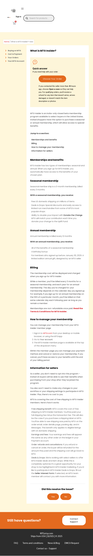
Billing (34, 143)
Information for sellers (42, 150)
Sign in (18, 17)
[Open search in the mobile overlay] (38, 18)
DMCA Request (72, 543)
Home (6, 41)
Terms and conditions (33, 543)
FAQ (16, 543)
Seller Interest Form (44, 473)
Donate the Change (72, 215)
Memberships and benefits (44, 139)
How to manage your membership (47, 147)
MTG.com (48, 333)
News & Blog (54, 543)
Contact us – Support (46, 549)
